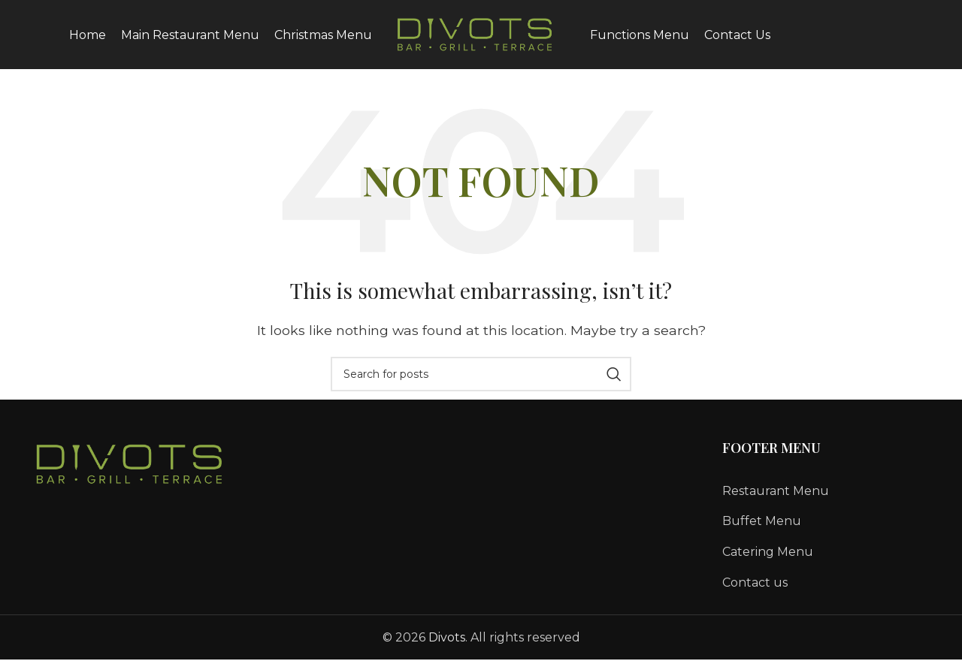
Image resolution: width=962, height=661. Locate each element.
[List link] (826, 501)
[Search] (481, 383)
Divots (446, 647)
